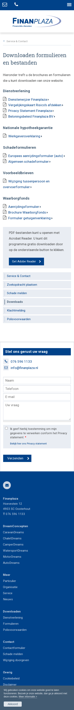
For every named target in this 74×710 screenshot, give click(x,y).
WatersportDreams (15, 550)
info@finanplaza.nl (24, 368)
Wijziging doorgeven (16, 660)
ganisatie (12, 587)
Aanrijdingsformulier (23, 207)
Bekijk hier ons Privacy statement (28, 443)
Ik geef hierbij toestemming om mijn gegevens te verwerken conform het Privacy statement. (38, 433)
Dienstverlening (13, 617)
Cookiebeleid (11, 678)
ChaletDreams (12, 538)
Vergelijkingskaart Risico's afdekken (34, 105)
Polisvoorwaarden (15, 630)
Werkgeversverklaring (24, 136)
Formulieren (11, 623)
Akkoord (13, 704)
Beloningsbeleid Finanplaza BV (30, 116)
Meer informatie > (28, 696)
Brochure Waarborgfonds (27, 212)
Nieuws (8, 599)
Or (4, 587)
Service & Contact (17, 41)
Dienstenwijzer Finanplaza (27, 99)
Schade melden (13, 654)
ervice (8, 593)
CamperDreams (13, 544)
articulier (10, 581)
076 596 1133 (21, 361)
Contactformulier (14, 648)
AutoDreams (11, 563)
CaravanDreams (13, 532)
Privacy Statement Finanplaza (30, 111)
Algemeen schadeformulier (28, 162)
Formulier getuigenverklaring (29, 218)
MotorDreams (12, 557)
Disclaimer (10, 684)
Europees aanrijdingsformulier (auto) (35, 156)
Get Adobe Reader (24, 261)
